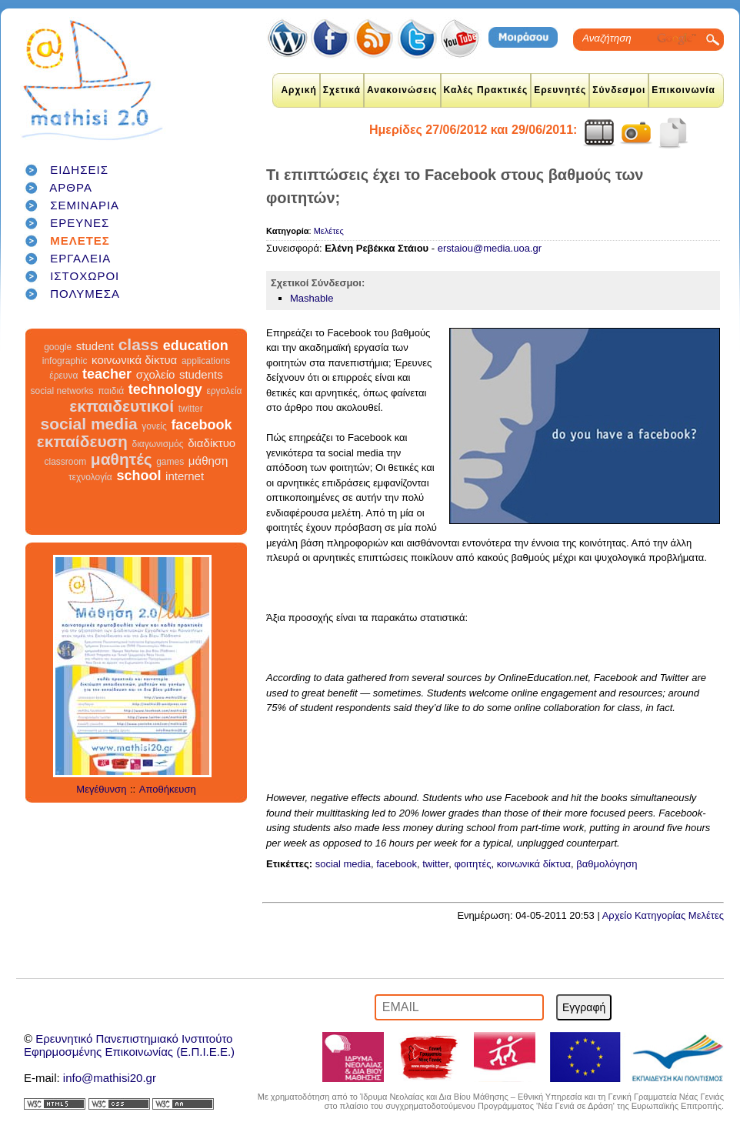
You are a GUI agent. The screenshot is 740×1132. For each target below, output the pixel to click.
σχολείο (155, 374)
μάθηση (208, 460)
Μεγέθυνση (101, 789)
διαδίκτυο (211, 443)
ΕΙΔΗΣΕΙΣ (79, 169)
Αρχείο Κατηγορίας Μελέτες (663, 915)
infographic (65, 361)
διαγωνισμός (157, 444)
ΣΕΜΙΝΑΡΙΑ (84, 205)
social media (89, 424)
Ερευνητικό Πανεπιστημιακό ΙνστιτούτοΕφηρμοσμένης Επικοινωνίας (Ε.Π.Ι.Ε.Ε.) (129, 1045)
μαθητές (121, 459)
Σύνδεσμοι (618, 90)
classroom (66, 461)
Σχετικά (342, 90)
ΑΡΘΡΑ (70, 187)
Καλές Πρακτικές (486, 90)
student (95, 346)
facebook (201, 425)
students (201, 374)
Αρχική (298, 90)
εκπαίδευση (82, 441)
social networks (62, 391)
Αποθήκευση (167, 789)
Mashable (311, 298)
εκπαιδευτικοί (121, 406)
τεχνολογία (90, 477)
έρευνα (63, 375)
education (195, 345)
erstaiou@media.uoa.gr (490, 248)
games (170, 461)
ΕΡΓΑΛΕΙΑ (80, 258)
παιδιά (111, 391)
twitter (190, 408)
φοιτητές (472, 864)
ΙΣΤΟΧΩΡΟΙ (84, 275)
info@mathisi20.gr (109, 1077)
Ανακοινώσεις (402, 90)
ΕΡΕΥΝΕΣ (79, 222)
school (138, 476)
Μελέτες (329, 230)
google (58, 347)
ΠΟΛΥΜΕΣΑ (85, 293)
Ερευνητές (560, 90)
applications (206, 361)
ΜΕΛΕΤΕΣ (80, 240)
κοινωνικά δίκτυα (134, 360)
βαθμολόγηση (606, 864)
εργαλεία (224, 391)
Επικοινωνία (683, 90)
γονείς (154, 426)
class (138, 344)
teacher (107, 374)
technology (165, 389)
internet (184, 476)
